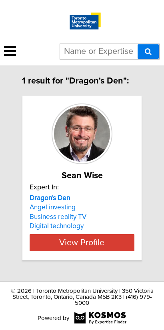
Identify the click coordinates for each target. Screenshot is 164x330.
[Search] (148, 51)
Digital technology (57, 226)
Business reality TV (58, 217)
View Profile (81, 242)
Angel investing (53, 207)
